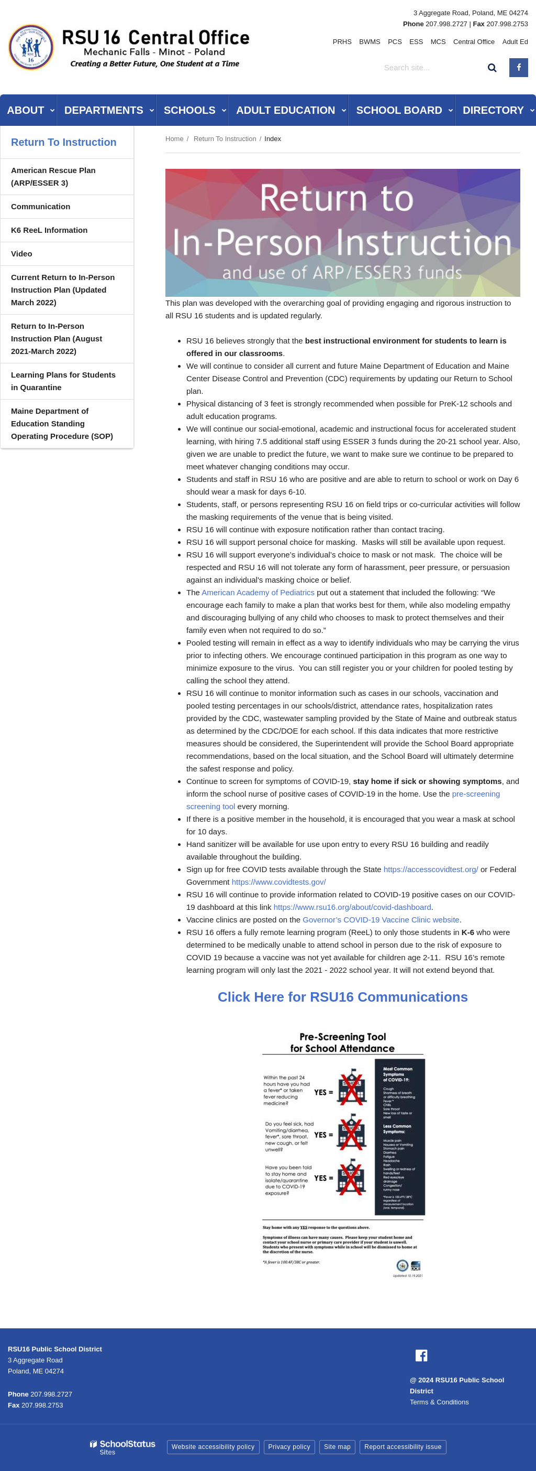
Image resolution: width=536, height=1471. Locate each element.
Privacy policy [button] (289, 1447)
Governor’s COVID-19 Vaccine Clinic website (381, 919)
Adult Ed (515, 42)
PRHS (342, 42)
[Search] (492, 67)
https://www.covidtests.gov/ (279, 881)
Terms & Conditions (439, 1402)
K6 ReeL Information (49, 230)
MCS (438, 42)
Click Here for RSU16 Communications (343, 997)
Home (174, 139)
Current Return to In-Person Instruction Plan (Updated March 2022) (63, 290)
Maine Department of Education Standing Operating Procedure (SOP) (62, 423)
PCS (395, 42)
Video (21, 253)
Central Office (474, 42)
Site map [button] (337, 1447)
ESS (416, 42)
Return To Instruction (225, 139)
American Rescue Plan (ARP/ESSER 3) (53, 176)
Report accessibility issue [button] (403, 1447)
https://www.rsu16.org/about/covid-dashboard (352, 907)
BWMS (370, 42)
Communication (40, 206)
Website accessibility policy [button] (213, 1447)
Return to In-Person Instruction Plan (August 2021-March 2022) (56, 338)
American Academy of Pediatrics (258, 592)
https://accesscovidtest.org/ (431, 869)
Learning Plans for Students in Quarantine (63, 381)
